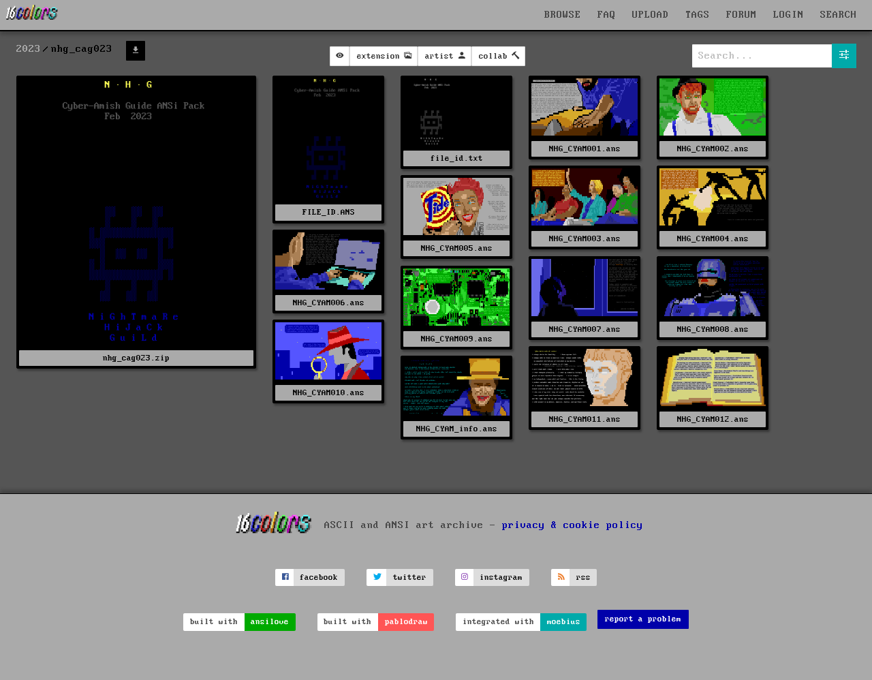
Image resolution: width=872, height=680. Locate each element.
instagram (501, 577)
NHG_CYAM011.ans (585, 419)
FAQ (606, 15)
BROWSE (562, 15)
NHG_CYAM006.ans (328, 302)
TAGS (697, 15)
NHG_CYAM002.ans (713, 148)
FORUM (741, 15)
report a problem (643, 619)
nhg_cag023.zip (136, 358)
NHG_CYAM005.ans (457, 248)
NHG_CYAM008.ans (713, 329)
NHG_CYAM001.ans (585, 148)
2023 (28, 49)
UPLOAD (650, 15)
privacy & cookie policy (572, 525)
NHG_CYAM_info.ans (456, 428)
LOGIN (788, 15)
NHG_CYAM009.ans (457, 339)
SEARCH (838, 15)
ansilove (270, 621)
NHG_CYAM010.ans (328, 392)
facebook (319, 577)
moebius (563, 621)
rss (583, 577)
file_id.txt (457, 158)
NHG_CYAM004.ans (713, 238)
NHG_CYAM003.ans (585, 238)
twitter (409, 577)
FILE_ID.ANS (328, 212)
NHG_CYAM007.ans (585, 329)
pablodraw (406, 621)
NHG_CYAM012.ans (713, 419)
